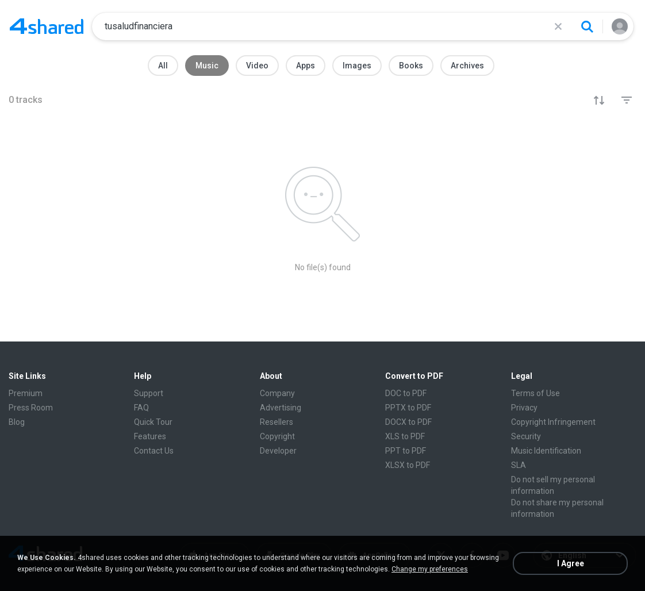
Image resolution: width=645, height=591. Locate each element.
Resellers (276, 422)
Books (411, 65)
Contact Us (154, 450)
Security (526, 436)
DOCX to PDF (408, 422)
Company (277, 393)
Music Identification (546, 450)
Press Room (31, 407)
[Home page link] (46, 26)
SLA (518, 465)
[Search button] (587, 26)
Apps (305, 65)
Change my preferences (429, 569)
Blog (17, 422)
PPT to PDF (405, 450)
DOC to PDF (406, 393)
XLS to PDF (405, 436)
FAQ (141, 407)
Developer (278, 450)
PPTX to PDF (408, 407)
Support (148, 393)
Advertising (280, 407)
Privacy (524, 407)
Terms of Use (535, 393)
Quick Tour (153, 422)
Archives (467, 65)
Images (357, 65)
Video (257, 65)
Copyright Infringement (553, 422)
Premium (26, 393)
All (163, 65)
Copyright (277, 436)
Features (150, 436)
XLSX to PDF (407, 465)
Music (206, 65)
